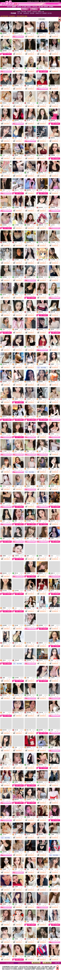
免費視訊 (10, 33)
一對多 (58, 224)
